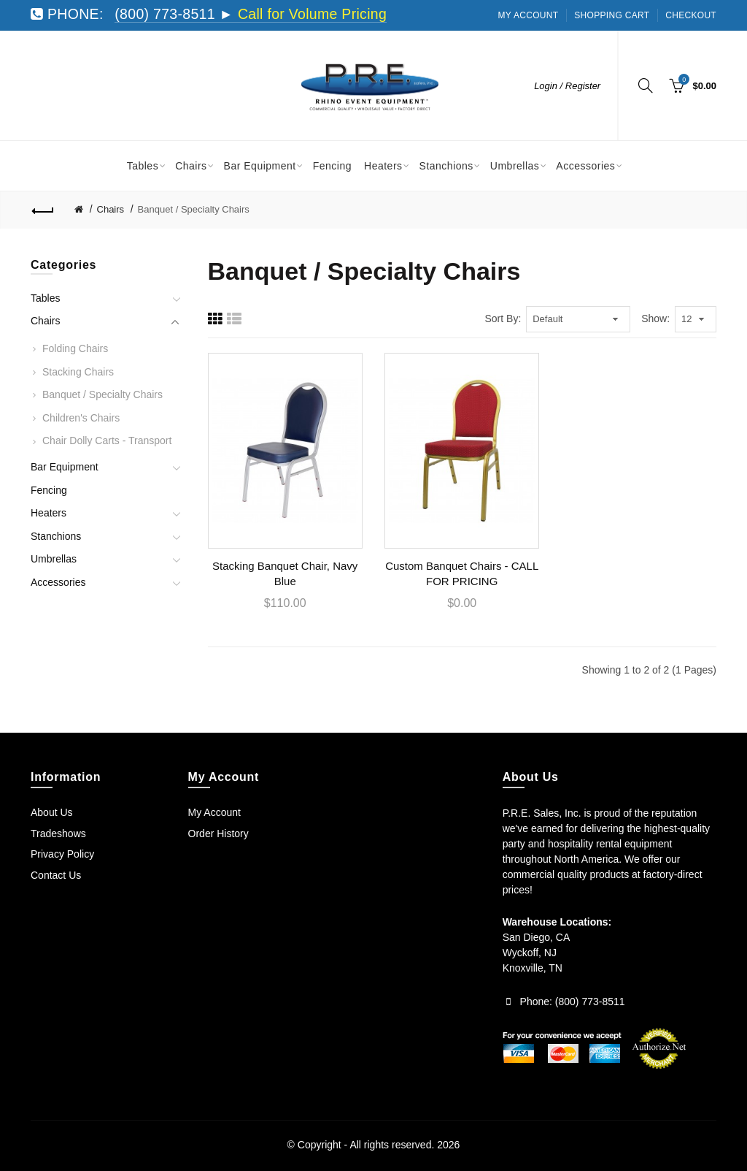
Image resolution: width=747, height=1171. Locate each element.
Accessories (58, 582)
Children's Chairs (81, 418)
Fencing (49, 490)
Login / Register (567, 85)
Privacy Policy (62, 854)
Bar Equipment (64, 467)
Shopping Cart (611, 15)
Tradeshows (58, 833)
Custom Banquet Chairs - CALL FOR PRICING (461, 573)
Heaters (48, 513)
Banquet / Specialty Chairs (193, 209)
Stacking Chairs (78, 372)
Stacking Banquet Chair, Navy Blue (284, 573)
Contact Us (56, 875)
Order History (218, 833)
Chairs (111, 209)
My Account (528, 15)
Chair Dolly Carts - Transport (106, 440)
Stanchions (56, 536)
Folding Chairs (75, 348)
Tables (45, 298)
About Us (52, 812)
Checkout (690, 15)
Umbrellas (54, 559)
